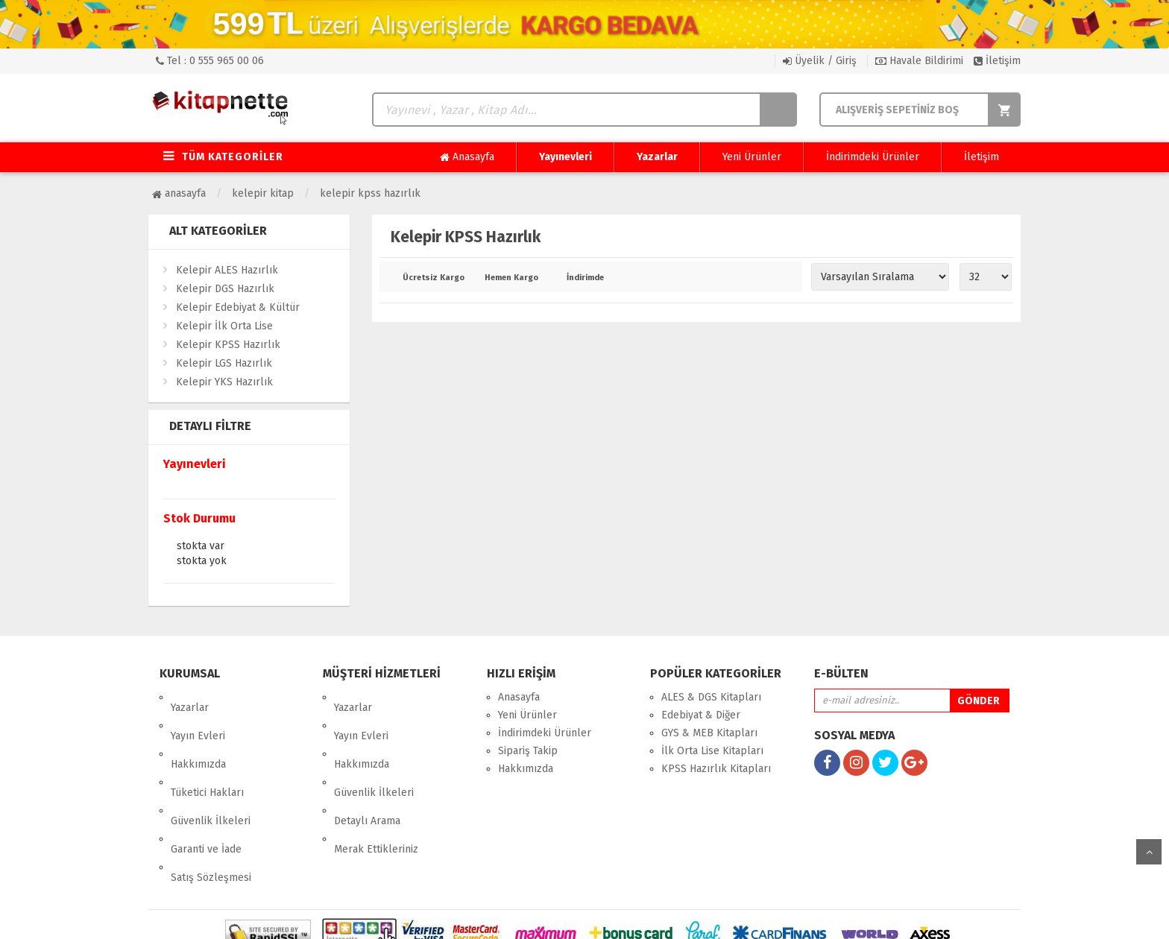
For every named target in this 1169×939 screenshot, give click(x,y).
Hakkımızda (198, 733)
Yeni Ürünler (751, 157)
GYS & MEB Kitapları (709, 733)
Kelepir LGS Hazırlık (224, 363)
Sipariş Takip (528, 750)
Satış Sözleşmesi (211, 804)
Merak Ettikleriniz (376, 786)
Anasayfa (467, 157)
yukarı (1149, 851)
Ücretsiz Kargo (433, 278)
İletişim (997, 60)
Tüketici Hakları (207, 750)
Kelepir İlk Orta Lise (224, 326)
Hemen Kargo (511, 278)
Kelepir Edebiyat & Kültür (238, 307)
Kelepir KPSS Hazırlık (370, 193)
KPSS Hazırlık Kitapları (716, 768)
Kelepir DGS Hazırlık (225, 288)
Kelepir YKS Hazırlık (224, 382)
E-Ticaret (569, 916)
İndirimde (585, 278)
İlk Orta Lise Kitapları (712, 750)
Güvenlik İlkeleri (210, 768)
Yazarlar (657, 157)
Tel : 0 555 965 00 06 (210, 60)
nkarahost (519, 916)
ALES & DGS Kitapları (711, 697)
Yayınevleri (565, 157)
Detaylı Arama (367, 768)
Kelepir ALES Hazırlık (227, 270)
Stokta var (200, 547)
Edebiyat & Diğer (700, 715)
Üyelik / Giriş (820, 60)
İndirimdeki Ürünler (872, 157)
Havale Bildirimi (919, 60)
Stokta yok (202, 562)
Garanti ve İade (206, 786)
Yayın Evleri (198, 715)
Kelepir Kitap (263, 193)
